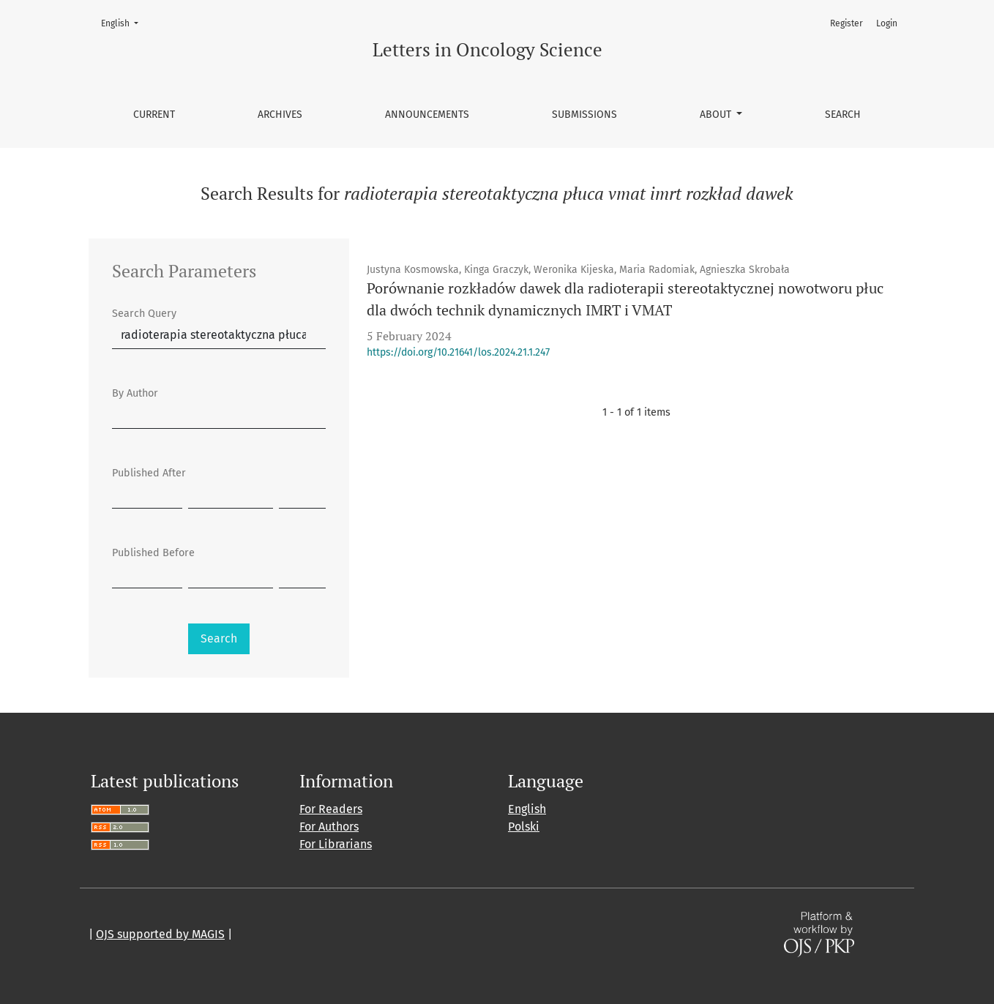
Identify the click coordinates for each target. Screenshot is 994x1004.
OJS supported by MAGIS (160, 934)
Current (154, 114)
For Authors (329, 826)
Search (843, 114)
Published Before (153, 553)
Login (886, 23)
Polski (523, 826)
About (717, 114)
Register (846, 23)
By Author (135, 393)
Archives (280, 114)
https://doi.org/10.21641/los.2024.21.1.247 (458, 352)
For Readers (330, 809)
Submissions (584, 114)
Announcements (427, 114)
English (124, 22)
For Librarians (335, 844)
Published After (149, 473)
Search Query (144, 313)
